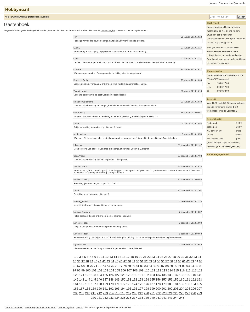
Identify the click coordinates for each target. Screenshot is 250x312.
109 (140, 270)
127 (116, 275)
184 (193, 284)
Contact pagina (108, 30)
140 (193, 275)
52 (146, 261)
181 (175, 284)
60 (179, 261)
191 (105, 288)
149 (116, 279)
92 (184, 266)
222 (158, 293)
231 (99, 297)
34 (199, 256)
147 (105, 279)
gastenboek (34, 17)
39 (91, 261)
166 (87, 284)
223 (164, 293)
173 (128, 284)
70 (91, 266)
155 (152, 279)
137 (175, 275)
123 (93, 275)
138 (181, 275)
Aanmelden (240, 3)
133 (152, 275)
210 (87, 293)
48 (129, 261)
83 (146, 266)
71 (95, 266)
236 (128, 297)
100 (88, 270)
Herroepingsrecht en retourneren (40, 307)
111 (152, 270)
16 (123, 256)
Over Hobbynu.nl (66, 307)
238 (140, 297)
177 (152, 284)
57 (167, 261)
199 (152, 288)
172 (122, 284)
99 (83, 270)
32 (191, 256)
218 (134, 293)
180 (169, 284)
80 (133, 266)
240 (152, 297)
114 (170, 270)
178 (158, 284)
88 (167, 266)
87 (163, 266)
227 (187, 293)
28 (174, 256)
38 (87, 261)
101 (93, 270)
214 (111, 293)
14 (115, 256)
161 (187, 279)
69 (87, 266)
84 (150, 266)
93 (188, 266)
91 (179, 266)
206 (193, 288)
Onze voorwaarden (14, 307)
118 (193, 270)
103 (105, 270)
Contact (79, 307)
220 (146, 293)
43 (108, 261)
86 (158, 266)
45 (116, 261)
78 (125, 266)
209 (81, 293)
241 (158, 297)
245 (181, 297)
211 (93, 293)
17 (128, 256)
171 (116, 284)
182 (181, 284)
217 (128, 293)
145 (93, 279)
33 (195, 256)
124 (99, 275)
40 (95, 261)
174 (134, 284)
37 (83, 261)
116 (182, 270)
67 (78, 266)
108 (135, 270)
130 (134, 275)
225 (175, 293)
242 (164, 297)
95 (196, 266)
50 (137, 261)
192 (111, 288)
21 (145, 256)
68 (83, 266)
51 (141, 261)
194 (122, 288)
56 (163, 261)
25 (161, 256)
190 (99, 288)
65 (200, 261)
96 (200, 266)
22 (149, 256)
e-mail (226, 79)
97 (74, 270)
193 (116, 288)
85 (154, 266)
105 (117, 270)
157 (164, 279)
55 (158, 261)
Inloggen (213, 3)
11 (102, 256)
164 (75, 284)
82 (141, 266)
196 (134, 288)
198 (146, 288)
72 (100, 266)
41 (100, 261)
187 (81, 288)
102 (99, 270)
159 (175, 279)
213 (105, 293)
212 (99, 293)
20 (140, 256)
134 (158, 275)
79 (129, 266)
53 (150, 261)
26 (165, 256)
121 (81, 275)
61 (184, 261)
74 (108, 266)
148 (111, 279)
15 (119, 256)
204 (181, 288)
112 (158, 270)
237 (134, 297)
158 (169, 279)
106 (123, 270)
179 (164, 284)
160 (181, 279)
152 (134, 279)
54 (154, 261)
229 (199, 293)
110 (146, 270)
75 (112, 266)
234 (116, 297)
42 (104, 261)
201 (164, 288)
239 (146, 297)
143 (81, 279)
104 (111, 270)
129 (128, 275)
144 (87, 279)
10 (98, 256)
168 (99, 284)
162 (193, 279)
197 (140, 288)
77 (121, 266)
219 (140, 293)
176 (146, 284)
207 (199, 288)
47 (125, 261)
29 (178, 256)
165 (81, 284)
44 (112, 261)
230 (93, 297)
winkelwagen (19, 17)
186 (75, 288)
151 (128, 279)
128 (122, 275)
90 (175, 266)
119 (199, 270)
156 (158, 279)
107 (129, 270)
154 (146, 279)
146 (99, 279)
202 (169, 288)
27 (170, 256)
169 (105, 284)
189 (93, 288)
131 (140, 275)
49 (133, 261)
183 (187, 284)
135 (164, 275)
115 (176, 270)
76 (116, 266)
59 (175, 261)
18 (132, 256)
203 (175, 288)
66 (74, 266)
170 (111, 284)
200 (158, 288)
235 (122, 297)
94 (192, 266)
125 (105, 275)
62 (188, 261)
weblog (45, 17)
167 (93, 284)
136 (169, 275)
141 (199, 275)
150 (122, 279)
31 (186, 256)
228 (193, 293)
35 (74, 261)
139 (187, 275)
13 (111, 256)
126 (111, 275)
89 (171, 266)
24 (157, 256)
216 (122, 293)
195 (128, 288)
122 (87, 275)
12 (107, 256)
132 (146, 275)
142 (75, 279)
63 (192, 261)
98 (78, 270)
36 (78, 261)
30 (182, 256)
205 (187, 288)
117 (188, 270)
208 (75, 293)
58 (171, 261)
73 (104, 266)
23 (153, 256)
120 (75, 275)
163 (199, 279)
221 (152, 293)
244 (175, 297)
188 (87, 288)
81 (137, 266)
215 (116, 293)
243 (169, 297)
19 (136, 256)
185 (199, 284)
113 (164, 270)
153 (140, 279)
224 (169, 293)
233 (111, 297)
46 (121, 261)
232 (105, 297)
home (8, 17)
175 (140, 284)
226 (181, 293)
